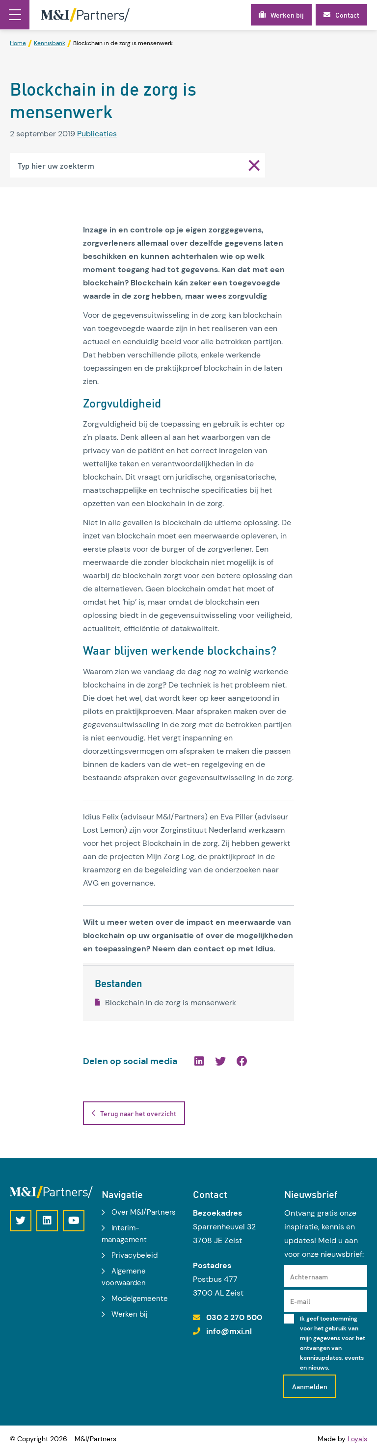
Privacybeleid (134, 1255)
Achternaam (309, 1276)
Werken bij (129, 1314)
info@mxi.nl (229, 1331)
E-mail (300, 1301)
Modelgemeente (139, 1298)
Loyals (357, 1438)
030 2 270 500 (234, 1317)
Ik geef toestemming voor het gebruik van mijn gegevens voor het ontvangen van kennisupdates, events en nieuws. (332, 1343)
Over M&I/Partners (143, 1212)
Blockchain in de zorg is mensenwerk (165, 1002)
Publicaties (97, 133)
